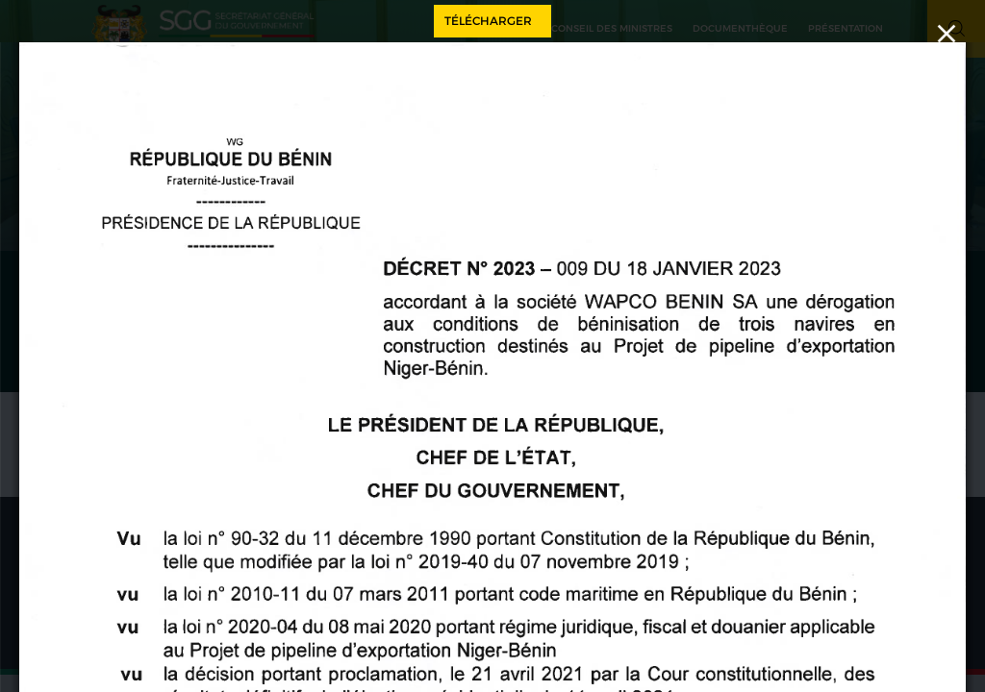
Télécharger (488, 20)
